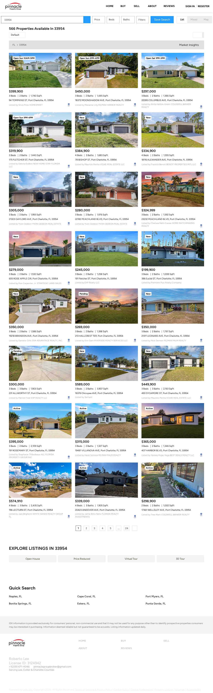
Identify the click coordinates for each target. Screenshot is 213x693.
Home (109, 6)
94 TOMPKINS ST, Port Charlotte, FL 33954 (31, 100)
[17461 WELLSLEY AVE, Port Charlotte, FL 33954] (172, 480)
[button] (94, 19)
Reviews (169, 6)
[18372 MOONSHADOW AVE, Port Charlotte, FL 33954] (106, 70)
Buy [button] (123, 6)
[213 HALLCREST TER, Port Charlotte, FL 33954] (106, 306)
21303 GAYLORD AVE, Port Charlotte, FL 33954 (33, 219)
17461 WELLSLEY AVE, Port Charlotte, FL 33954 (166, 510)
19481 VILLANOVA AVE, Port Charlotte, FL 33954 (100, 450)
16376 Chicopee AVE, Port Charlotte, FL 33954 (99, 393)
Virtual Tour (131, 558)
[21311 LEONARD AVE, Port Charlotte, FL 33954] (172, 306)
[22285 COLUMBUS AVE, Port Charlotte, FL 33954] (172, 70)
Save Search (170, 19)
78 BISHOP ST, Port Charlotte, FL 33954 (96, 159)
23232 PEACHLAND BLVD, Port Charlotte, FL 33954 (168, 219)
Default (15, 34)
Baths (134, 19)
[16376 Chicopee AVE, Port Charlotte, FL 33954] (106, 363)
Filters (149, 19)
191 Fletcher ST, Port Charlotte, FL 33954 (96, 278)
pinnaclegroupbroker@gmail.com (52, 666)
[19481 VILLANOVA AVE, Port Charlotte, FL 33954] (106, 420)
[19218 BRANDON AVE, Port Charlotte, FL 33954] (40, 306)
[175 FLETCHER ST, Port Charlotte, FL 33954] (40, 129)
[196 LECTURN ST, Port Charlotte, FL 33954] (40, 480)
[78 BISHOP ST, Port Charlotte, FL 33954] (106, 129)
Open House (33, 558)
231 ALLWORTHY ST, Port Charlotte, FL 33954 (33, 393)
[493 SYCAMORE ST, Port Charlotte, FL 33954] (172, 363)
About (152, 6)
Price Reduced (82, 558)
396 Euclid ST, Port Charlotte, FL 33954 (161, 278)
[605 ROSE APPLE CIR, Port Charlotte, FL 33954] (40, 248)
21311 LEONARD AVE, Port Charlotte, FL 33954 (165, 336)
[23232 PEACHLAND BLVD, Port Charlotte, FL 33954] (172, 189)
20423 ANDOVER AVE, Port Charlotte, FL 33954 (100, 510)
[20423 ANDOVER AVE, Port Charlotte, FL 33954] (106, 480)
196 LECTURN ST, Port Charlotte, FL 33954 (31, 510)
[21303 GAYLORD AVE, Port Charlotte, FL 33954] (40, 189)
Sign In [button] (190, 6)
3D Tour (180, 558)
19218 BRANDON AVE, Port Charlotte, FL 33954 (33, 336)
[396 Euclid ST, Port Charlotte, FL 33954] (172, 248)
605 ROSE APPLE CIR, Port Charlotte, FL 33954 (33, 278)
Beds (119, 19)
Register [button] (203, 6)
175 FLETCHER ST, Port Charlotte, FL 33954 (31, 159)
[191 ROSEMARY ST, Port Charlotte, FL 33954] (40, 420)
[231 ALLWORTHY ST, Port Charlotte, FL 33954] (40, 363)
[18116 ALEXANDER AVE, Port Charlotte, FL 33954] (172, 129)
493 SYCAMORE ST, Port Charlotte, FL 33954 (164, 393)
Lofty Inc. (28, 689)
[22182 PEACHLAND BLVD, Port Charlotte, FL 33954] (106, 189)
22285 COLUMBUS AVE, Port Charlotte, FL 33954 (167, 100)
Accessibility (194, 689)
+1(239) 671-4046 (19, 666)
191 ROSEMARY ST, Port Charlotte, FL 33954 (32, 450)
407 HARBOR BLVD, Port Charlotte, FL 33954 (164, 450)
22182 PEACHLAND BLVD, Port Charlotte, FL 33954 (102, 219)
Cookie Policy (121, 689)
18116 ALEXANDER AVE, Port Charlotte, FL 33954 (166, 159)
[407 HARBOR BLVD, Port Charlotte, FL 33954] (172, 420)
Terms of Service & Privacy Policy (93, 689)
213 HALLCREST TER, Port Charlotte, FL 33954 (99, 336)
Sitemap (180, 689)
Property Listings (164, 689)
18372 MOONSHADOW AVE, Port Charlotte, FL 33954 (103, 100)
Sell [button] (137, 6)
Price (105, 19)
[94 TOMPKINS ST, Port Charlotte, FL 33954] (40, 70)
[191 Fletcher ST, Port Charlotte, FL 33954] (106, 248)
